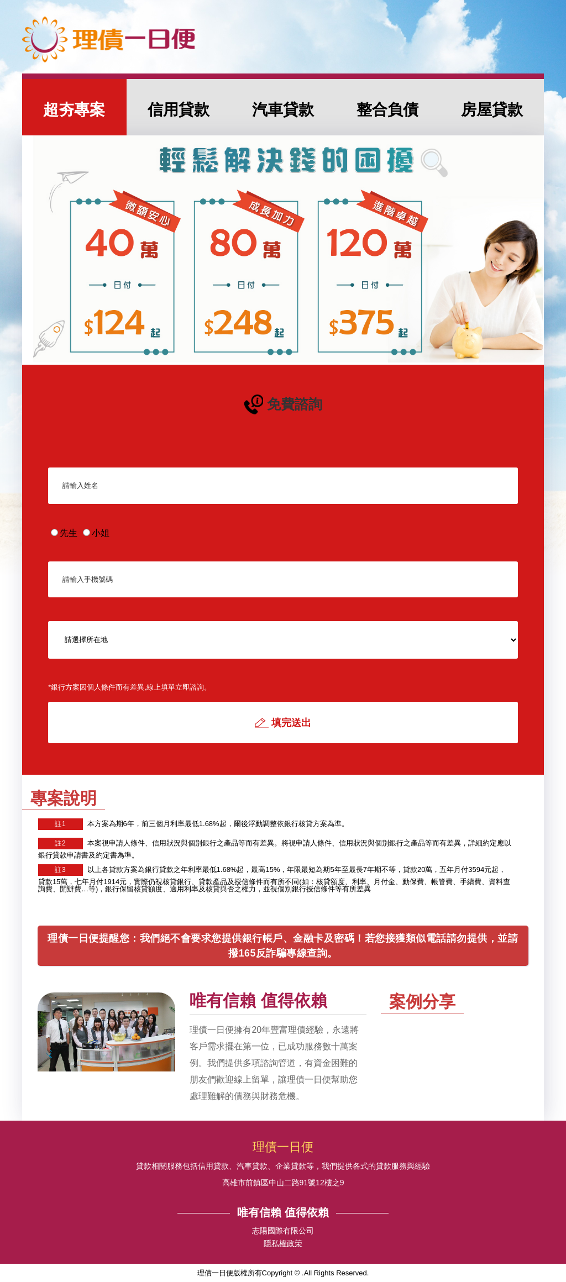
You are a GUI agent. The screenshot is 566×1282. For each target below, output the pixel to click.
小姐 (96, 533)
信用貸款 (178, 109)
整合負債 (387, 109)
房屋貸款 (492, 109)
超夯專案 (74, 109)
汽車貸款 (283, 109)
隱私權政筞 (283, 1243)
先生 (64, 533)
